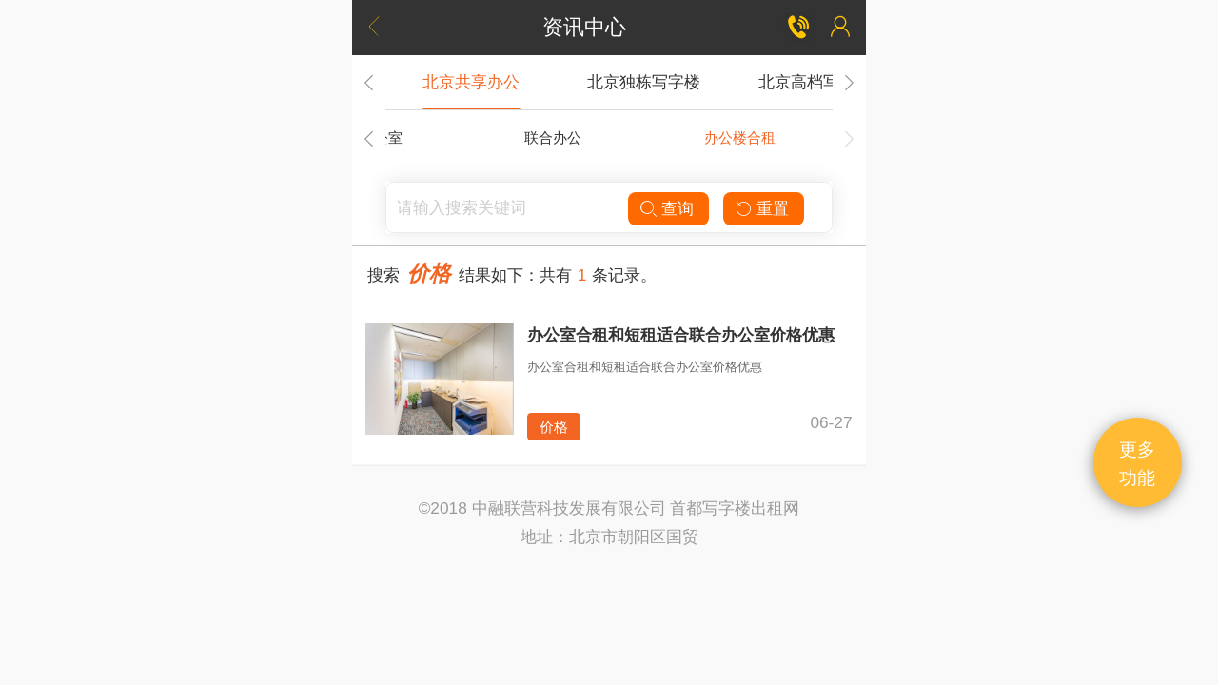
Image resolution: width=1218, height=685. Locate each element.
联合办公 (552, 137)
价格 (554, 427)
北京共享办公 (471, 81)
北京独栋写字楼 (643, 81)
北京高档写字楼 (815, 81)
